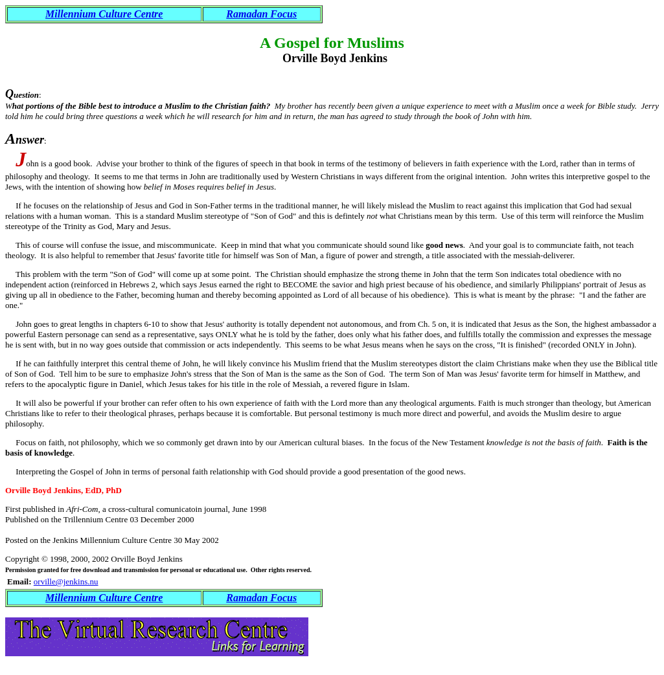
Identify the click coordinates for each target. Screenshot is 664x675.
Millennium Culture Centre (104, 13)
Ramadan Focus (261, 13)
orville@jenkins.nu (66, 581)
